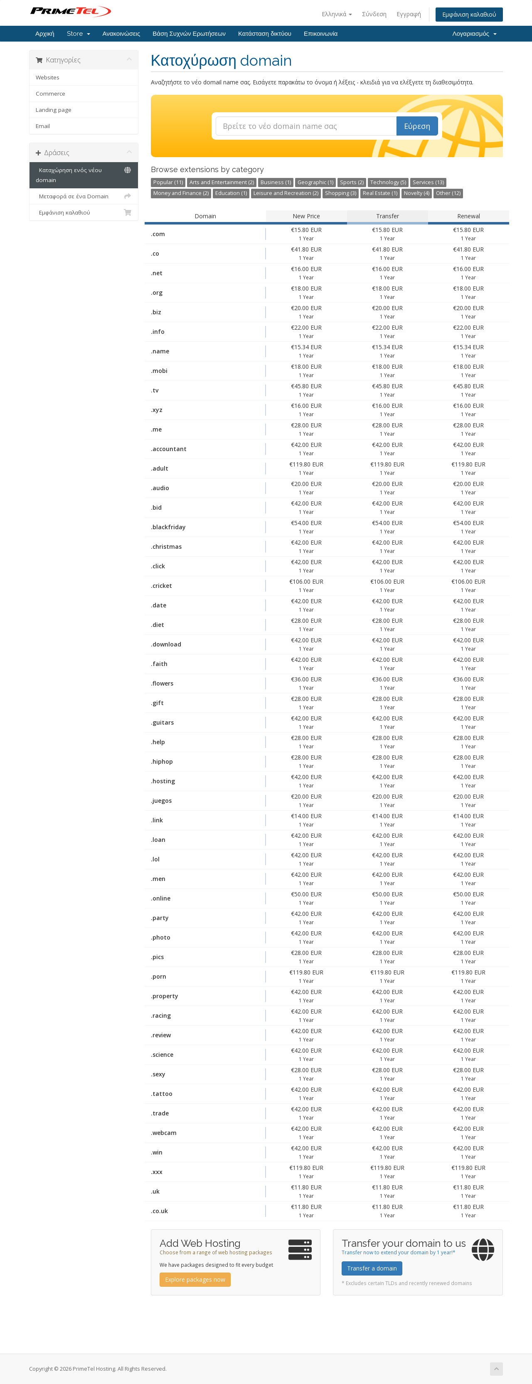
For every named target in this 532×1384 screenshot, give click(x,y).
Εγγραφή (409, 14)
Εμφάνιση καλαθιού (469, 14)
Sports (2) (352, 182)
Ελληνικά (337, 14)
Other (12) (448, 193)
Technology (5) (388, 182)
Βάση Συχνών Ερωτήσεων (189, 33)
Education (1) (231, 193)
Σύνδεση (374, 14)
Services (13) (428, 182)
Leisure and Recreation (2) (286, 193)
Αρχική (44, 33)
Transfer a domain (372, 1268)
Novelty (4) (416, 193)
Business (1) (276, 182)
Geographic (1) (315, 182)
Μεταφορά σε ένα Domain (84, 196)
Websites (47, 77)
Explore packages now (195, 1279)
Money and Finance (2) (181, 193)
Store (78, 33)
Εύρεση (417, 126)
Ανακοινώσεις (121, 33)
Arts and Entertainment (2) (222, 182)
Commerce (50, 93)
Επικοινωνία (320, 33)
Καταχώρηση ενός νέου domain (84, 174)
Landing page (53, 109)
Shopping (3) (340, 193)
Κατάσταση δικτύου (264, 33)
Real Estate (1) (380, 193)
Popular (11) (168, 182)
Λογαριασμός (474, 33)
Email (43, 126)
